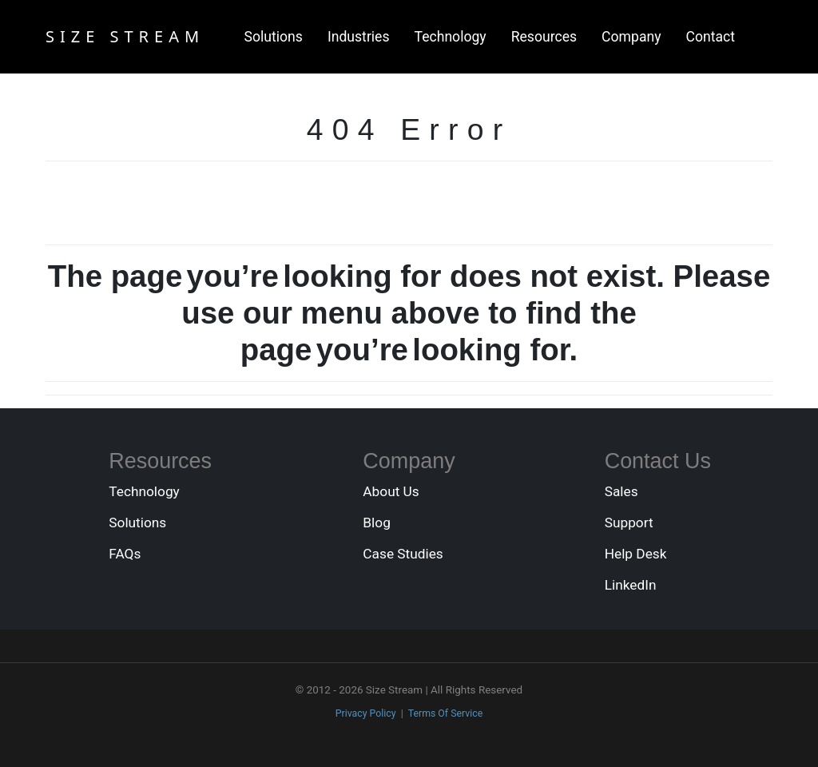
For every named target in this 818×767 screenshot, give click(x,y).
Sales (621, 491)
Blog (377, 523)
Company (631, 37)
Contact (711, 37)
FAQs (125, 554)
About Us (391, 491)
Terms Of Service (445, 713)
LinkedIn (631, 585)
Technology (450, 37)
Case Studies (403, 554)
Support (629, 523)
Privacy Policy (366, 713)
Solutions (273, 37)
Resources (544, 37)
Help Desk (636, 554)
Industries (359, 37)
